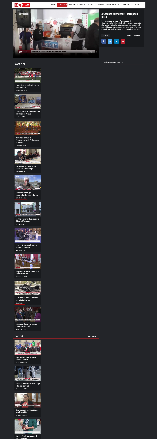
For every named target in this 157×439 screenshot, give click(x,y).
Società (130, 5)
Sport (137, 5)
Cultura (89, 5)
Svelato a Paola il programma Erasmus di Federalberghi (26, 167)
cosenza (137, 35)
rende (129, 35)
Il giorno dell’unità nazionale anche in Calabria (26, 358)
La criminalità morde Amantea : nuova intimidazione (27, 298)
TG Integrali (62, 4)
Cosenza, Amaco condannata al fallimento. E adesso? (26, 246)
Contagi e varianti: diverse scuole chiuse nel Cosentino (27, 220)
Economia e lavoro (103, 5)
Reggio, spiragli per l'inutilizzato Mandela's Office (27, 411)
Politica (115, 5)
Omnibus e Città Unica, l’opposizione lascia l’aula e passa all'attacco (27, 140)
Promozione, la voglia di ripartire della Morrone (27, 86)
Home (53, 5)
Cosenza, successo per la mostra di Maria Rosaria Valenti (28, 112)
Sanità (123, 5)
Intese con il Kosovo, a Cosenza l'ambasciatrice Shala (26, 325)
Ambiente (72, 5)
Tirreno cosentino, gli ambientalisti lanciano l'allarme (27, 193)
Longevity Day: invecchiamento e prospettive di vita (27, 272)
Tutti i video (93, 336)
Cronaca (81, 5)
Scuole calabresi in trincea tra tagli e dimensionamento (28, 384)
